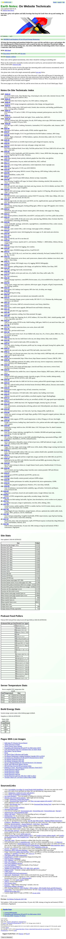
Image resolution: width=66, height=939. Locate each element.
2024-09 (6, 169)
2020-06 (6, 374)
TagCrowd (7, 875)
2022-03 (6, 291)
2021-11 (6, 306)
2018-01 (6, 494)
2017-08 (6, 514)
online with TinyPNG (22, 852)
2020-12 (6, 348)
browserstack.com (26, 811)
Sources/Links (17, 64)
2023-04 (6, 240)
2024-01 (6, 204)
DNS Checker (24, 888)
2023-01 (6, 251)
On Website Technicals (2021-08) (14, 761)
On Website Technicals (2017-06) (17, 899)
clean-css (59, 842)
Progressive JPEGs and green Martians (15, 850)
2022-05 (6, 283)
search (59, 2)
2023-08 (6, 227)
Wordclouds (15, 875)
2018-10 (6, 458)
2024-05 (6, 184)
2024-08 (6, 173)
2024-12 (6, 160)
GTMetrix (7, 822)
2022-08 (6, 271)
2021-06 (6, 325)
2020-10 (6, 356)
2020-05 (6, 379)
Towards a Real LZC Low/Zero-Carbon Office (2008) (20, 777)
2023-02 (6, 248)
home (55, 2)
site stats (23, 53)
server (4, 923)
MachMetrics (15, 822)
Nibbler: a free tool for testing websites (15, 825)
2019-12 (6, 397)
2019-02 (6, 440)
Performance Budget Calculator (13, 886)
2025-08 (6, 128)
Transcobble (8, 889)
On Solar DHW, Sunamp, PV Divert (15, 916)
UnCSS (6, 848)
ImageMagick (8, 857)
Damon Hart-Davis (8, 10)
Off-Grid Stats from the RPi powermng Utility (18, 766)
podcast (13, 56)
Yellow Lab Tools (9, 814)
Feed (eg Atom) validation (12, 858)
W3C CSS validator (10, 862)
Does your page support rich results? (41, 801)
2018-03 (6, 486)
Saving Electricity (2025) (11, 771)
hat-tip (58, 811)
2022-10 (6, 265)
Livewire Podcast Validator (12, 866)
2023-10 (6, 217)
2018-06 (6, 476)
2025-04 (6, 143)
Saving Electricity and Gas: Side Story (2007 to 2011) (20, 775)
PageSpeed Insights (10, 817)
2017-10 (6, 504)
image (8, 921)
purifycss (15, 848)
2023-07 (6, 230)
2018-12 (6, 450)
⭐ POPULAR (6, 2)
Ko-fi (27, 934)
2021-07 (6, 320)
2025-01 (6, 156)
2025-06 (6, 135)
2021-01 (6, 343)
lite (64, 2)
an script (36, 893)
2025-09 (7, 123)
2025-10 (7, 119)
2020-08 (6, 365)
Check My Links (9, 840)
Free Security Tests (10, 883)
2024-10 (6, 166)
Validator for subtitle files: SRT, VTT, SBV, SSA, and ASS (21, 868)
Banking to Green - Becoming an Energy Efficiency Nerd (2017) (23, 767)
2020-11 (6, 352)
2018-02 (6, 491)
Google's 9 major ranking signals (45, 835)
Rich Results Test (15, 804)
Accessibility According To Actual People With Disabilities (25, 789)
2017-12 (6, 498)
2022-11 (6, 261)
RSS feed (8, 50)
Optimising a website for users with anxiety (21, 793)
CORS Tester (8, 871)
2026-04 (7, 94)
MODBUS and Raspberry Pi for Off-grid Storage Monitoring (21, 39)
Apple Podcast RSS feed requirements (15, 873)
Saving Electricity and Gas (12, 774)
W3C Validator (8, 860)
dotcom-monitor (15, 824)
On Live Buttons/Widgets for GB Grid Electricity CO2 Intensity (23, 762)
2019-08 (6, 412)
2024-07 (6, 176)
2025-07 (6, 132)
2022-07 (6, 274)
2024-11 (6, 163)
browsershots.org (49, 811)
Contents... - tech (7, 36)
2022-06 (6, 278)
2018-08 (6, 468)
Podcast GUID (8, 870)
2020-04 (6, 383)
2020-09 (6, 360)
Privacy (27, 929)
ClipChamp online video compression (15, 855)
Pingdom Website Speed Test (53, 820)
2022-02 (6, 294)
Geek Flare (36, 824)
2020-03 (6, 388)
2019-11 (6, 401)
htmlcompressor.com (24, 843)
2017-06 (6, 524)
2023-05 (6, 237)
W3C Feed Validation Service (13, 863)
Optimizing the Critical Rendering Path (15, 812)
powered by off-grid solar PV (14, 923)
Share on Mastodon (6, 937)
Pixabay (6, 880)
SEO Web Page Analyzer (11, 830)
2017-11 (6, 501)
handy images (20, 880)
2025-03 (6, 146)
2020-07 (6, 370)
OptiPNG (15, 853)
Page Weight (44, 824)
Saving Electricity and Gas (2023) (14, 769)
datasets (8, 56)
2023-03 (6, 245)
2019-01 (6, 445)
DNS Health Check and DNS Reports (50, 888)
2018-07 (6, 473)
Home (6, 752)
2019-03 (6, 435)
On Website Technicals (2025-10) (14, 759)
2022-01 (6, 297)
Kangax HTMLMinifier (32, 845)
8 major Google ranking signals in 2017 (21, 835)
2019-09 (6, 409)
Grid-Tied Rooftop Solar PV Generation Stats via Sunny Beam (22, 749)
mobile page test (25, 834)
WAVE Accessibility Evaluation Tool (19, 794)
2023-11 (6, 214)
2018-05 (6, 479)
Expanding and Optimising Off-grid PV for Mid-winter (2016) (22, 748)
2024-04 (6, 189)
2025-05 (6, 140)
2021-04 (6, 332)
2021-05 (6, 329)
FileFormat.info (26, 878)
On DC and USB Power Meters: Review (16, 764)
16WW (7, 927)
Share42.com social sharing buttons (14, 798)
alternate (14, 921)
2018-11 (6, 455)
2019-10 (6, 404)
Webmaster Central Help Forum (19, 799)
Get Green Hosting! (10, 796)
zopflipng (7, 853)
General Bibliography (10, 912)
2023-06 (6, 233)
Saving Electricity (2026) (11, 772)
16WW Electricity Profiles (12, 744)
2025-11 (7, 115)
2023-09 (6, 222)
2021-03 (6, 337)
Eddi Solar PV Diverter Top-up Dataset (15, 743)
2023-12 (6, 209)
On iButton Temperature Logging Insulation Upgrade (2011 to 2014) (24, 756)
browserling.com (38, 811)
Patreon (21, 934)
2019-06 (6, 420)
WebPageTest (8, 816)
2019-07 (6, 417)
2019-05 (6, 425)
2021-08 (6, 315)
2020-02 (6, 391)
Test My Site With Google (35, 820)
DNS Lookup (33, 888)
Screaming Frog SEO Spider (12, 827)
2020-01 (6, 394)
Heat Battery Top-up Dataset (12, 751)
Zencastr (6, 884)
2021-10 (6, 309)
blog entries (6, 53)
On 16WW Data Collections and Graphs (16, 754)
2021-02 (6, 340)
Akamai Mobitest (26, 824)
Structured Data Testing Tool (18, 801)
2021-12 (6, 302)
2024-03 (6, 194)
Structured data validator (16, 807)
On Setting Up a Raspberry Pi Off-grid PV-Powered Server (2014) (23, 757)
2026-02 (7, 102)
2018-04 (6, 483)
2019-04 (6, 430)
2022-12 (6, 256)
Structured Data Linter (11, 809)
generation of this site (41, 847)
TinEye (6, 881)
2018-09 (6, 463)
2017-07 (6, 519)
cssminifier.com (25, 842)
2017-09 (6, 509)
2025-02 (6, 151)
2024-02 (6, 199)
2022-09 (6, 268)
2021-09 (6, 312)
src (17, 921)
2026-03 (7, 99)
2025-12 (7, 110)
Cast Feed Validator (10, 865)
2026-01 (7, 105)
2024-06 (6, 179)
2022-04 (6, 288)
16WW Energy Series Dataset (13, 746)
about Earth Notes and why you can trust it (39, 929)
